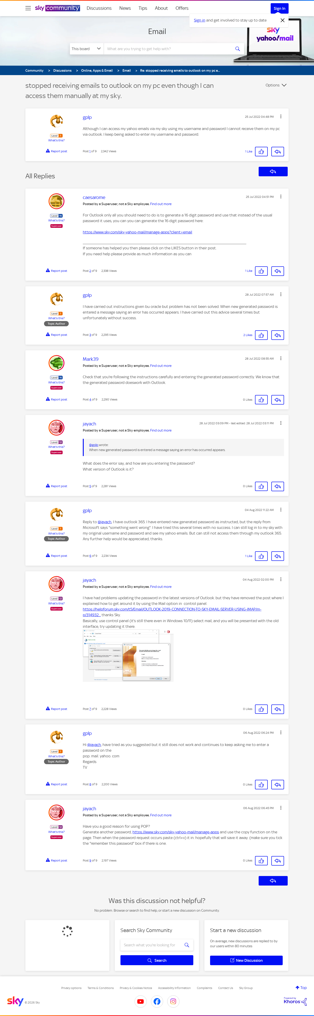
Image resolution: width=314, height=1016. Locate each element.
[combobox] (167, 48)
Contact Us (225, 988)
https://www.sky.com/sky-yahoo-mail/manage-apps (175, 832)
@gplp (93, 445)
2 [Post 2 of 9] (90, 270)
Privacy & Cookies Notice (136, 988)
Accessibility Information (174, 988)
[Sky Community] (57, 8)
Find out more (161, 204)
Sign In (279, 8)
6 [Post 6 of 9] (90, 555)
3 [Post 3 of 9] (90, 334)
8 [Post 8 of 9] (90, 784)
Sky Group (246, 988)
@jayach (104, 522)
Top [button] (303, 987)
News (125, 8)
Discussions (99, 8)
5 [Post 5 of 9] (90, 486)
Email (157, 31)
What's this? (56, 140)
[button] (281, 116)
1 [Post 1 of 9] (90, 151)
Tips (143, 8)
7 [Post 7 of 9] (90, 709)
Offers (182, 8)
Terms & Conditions (101, 988)
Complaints (204, 988)
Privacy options (71, 988)
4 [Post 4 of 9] (90, 399)
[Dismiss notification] (282, 20)
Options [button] (273, 85)
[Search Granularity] (87, 48)
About (161, 8)
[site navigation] (28, 8)
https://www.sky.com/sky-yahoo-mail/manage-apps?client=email (137, 232)
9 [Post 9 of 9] (90, 860)
